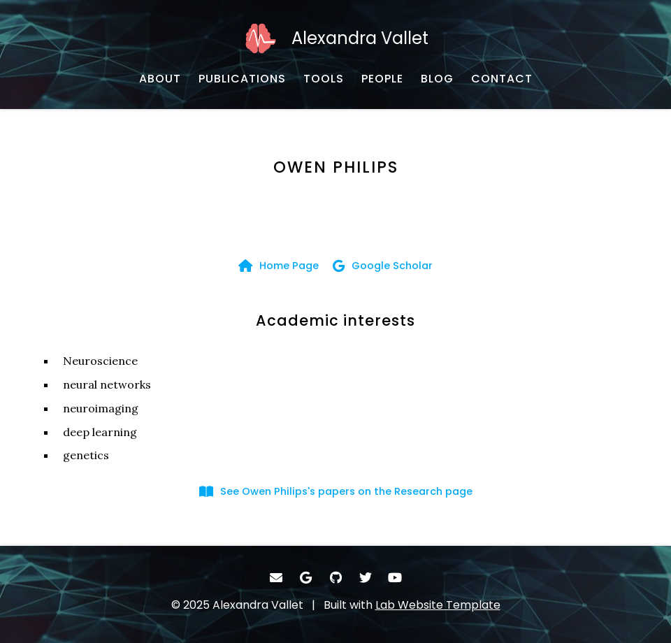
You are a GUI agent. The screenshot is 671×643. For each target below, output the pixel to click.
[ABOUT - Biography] (160, 79)
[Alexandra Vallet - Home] (335, 38)
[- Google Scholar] (305, 577)
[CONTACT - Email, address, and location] (502, 79)
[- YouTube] (395, 577)
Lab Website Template (437, 605)
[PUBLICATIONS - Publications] (242, 79)
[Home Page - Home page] (278, 265)
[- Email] (276, 577)
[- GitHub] (335, 577)
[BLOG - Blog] (437, 79)
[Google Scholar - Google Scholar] (382, 265)
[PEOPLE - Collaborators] (382, 79)
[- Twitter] (365, 577)
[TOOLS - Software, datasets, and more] (323, 79)
